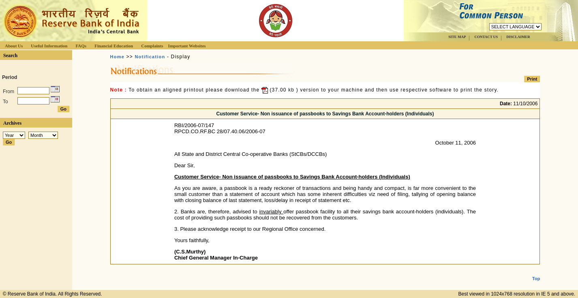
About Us (14, 45)
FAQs (80, 45)
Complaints (152, 45)
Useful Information (49, 45)
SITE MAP (457, 37)
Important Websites (187, 45)
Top (536, 272)
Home (117, 56)
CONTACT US (486, 37)
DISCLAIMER (518, 37)
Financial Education (113, 45)
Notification (150, 56)
